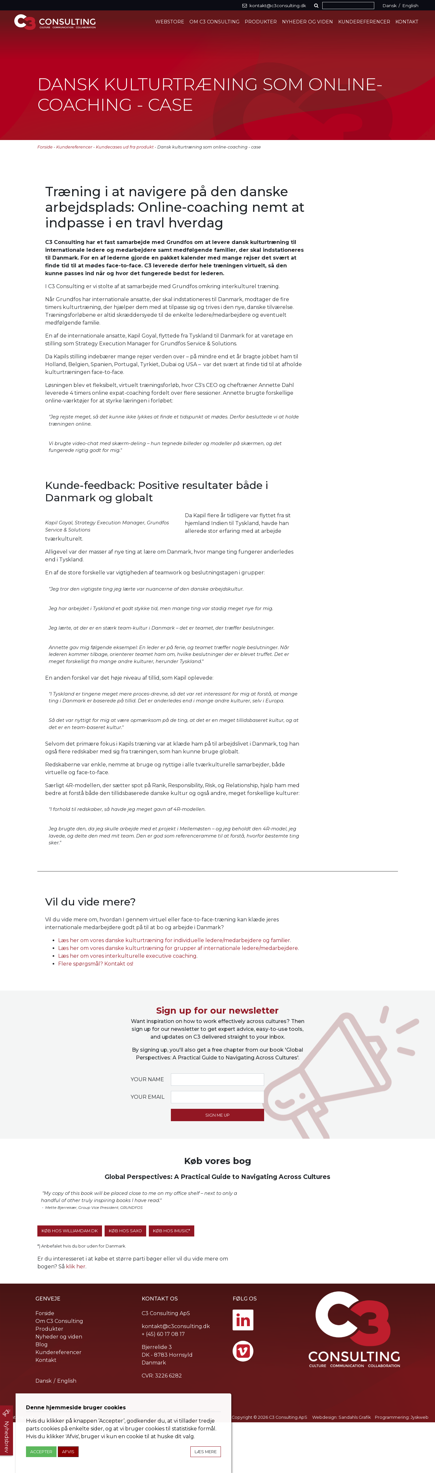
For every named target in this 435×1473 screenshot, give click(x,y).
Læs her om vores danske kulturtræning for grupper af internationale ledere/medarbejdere (178, 999)
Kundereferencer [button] (364, 22)
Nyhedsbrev (7, 1437)
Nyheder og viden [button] (307, 22)
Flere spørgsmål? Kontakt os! (95, 1014)
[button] (317, 5)
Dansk (389, 5)
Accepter (41, 1451)
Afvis (68, 1451)
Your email (147, 1148)
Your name (147, 1130)
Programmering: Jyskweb (402, 1468)
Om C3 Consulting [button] (215, 22)
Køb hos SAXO (125, 1281)
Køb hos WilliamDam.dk (70, 1281)
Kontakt (406, 22)
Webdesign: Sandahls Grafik (341, 1468)
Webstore (170, 22)
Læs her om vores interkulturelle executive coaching (127, 1007)
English (410, 5)
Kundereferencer (74, 147)
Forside (45, 147)
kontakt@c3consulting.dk (176, 1377)
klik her (75, 1317)
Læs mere (206, 1451)
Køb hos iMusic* (171, 1281)
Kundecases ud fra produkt (125, 147)
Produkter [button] (261, 22)
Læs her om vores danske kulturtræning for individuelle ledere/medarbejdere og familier (174, 991)
